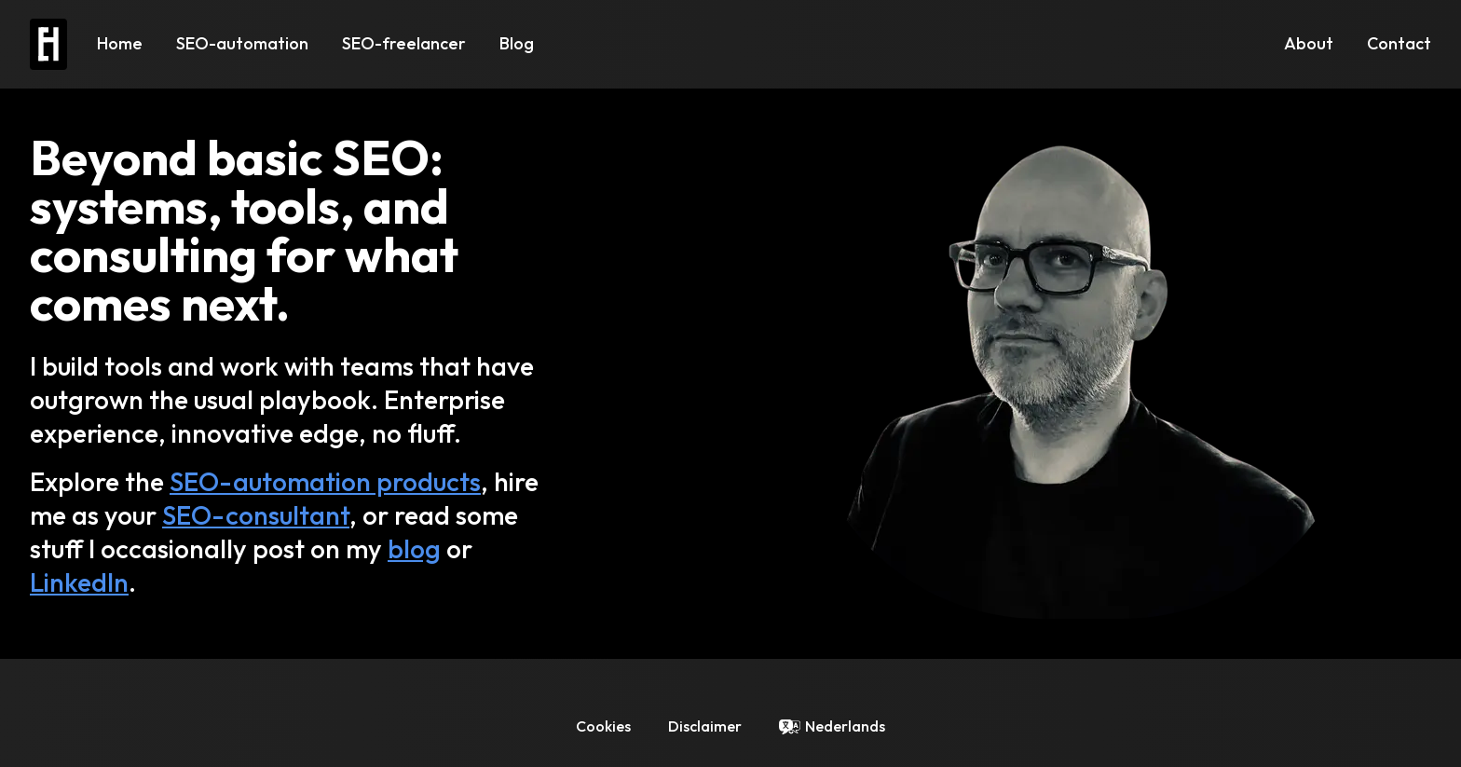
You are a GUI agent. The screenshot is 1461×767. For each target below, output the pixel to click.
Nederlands (845, 726)
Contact (1399, 43)
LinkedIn (79, 582)
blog (414, 548)
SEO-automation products (325, 481)
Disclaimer (705, 726)
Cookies (603, 726)
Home (120, 43)
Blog (516, 43)
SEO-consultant (255, 515)
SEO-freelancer (404, 43)
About (1308, 43)
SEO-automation (242, 43)
